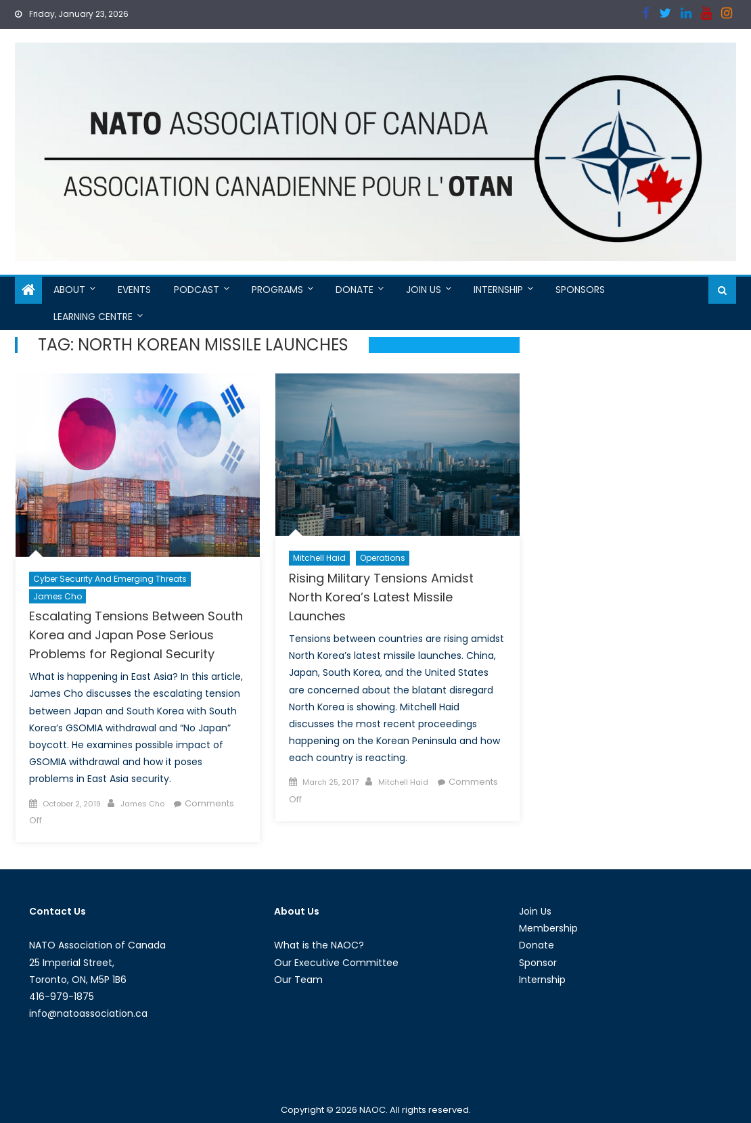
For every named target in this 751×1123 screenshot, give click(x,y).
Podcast (196, 289)
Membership (548, 928)
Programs (277, 289)
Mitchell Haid (319, 558)
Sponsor (538, 962)
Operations (382, 558)
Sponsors (580, 289)
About (69, 289)
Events (134, 289)
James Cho (57, 596)
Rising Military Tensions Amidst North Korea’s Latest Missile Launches (381, 597)
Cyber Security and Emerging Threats (110, 579)
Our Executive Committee (336, 962)
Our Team (298, 979)
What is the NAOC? (319, 945)
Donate (354, 289)
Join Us (423, 289)
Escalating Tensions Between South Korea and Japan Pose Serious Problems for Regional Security (136, 635)
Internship (498, 289)
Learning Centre (93, 316)
